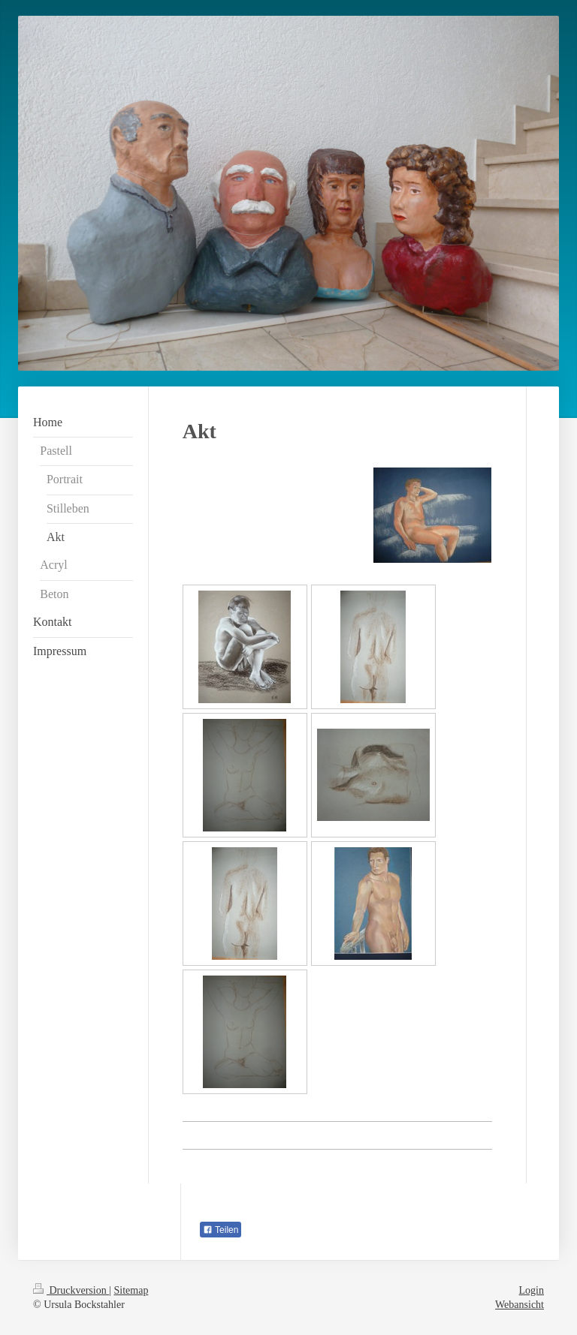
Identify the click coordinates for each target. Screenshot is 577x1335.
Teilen (220, 1230)
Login (531, 1290)
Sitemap (131, 1290)
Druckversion (71, 1290)
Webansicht (519, 1304)
